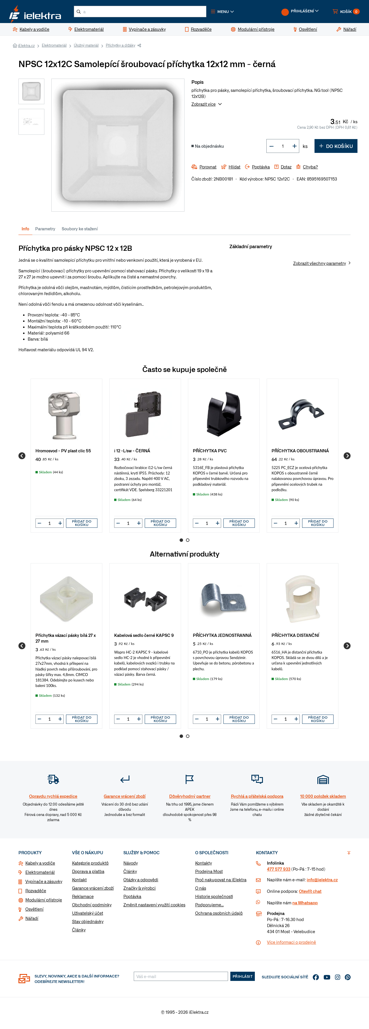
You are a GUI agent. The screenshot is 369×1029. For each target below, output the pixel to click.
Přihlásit (243, 979)
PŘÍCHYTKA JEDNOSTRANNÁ (222, 637)
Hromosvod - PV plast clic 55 (63, 452)
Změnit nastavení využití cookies (154, 907)
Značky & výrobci (139, 890)
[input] (50, 525)
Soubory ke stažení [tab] (80, 231)
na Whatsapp (305, 905)
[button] (232, 12)
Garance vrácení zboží (93, 890)
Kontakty (203, 865)
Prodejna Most (209, 873)
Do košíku (336, 148)
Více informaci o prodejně (291, 944)
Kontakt (79, 882)
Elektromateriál (54, 47)
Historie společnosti (214, 898)
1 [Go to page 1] (181, 542)
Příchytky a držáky (120, 47)
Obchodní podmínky (92, 907)
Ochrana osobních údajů (219, 915)
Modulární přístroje (43, 902)
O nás (200, 890)
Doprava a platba (88, 873)
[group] (66, 458)
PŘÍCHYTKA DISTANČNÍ (295, 637)
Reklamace (83, 898)
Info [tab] (25, 231)
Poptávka (132, 898)
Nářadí (31, 920)
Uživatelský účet (87, 915)
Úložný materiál (86, 47)
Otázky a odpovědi (140, 882)
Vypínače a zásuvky (43, 883)
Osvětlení (34, 911)
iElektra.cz (26, 48)
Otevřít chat (310, 893)
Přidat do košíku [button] (82, 525)
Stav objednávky (87, 923)
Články (79, 932)
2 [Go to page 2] (187, 542)
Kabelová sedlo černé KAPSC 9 (144, 637)
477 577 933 (278, 871)
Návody (130, 865)
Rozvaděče (35, 893)
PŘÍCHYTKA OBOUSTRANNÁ (300, 452)
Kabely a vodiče (40, 865)
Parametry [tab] (45, 231)
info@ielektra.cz (322, 882)
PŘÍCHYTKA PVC (210, 452)
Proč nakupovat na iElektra (220, 882)
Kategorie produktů (90, 865)
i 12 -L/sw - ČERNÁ (132, 452)
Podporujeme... (209, 907)
